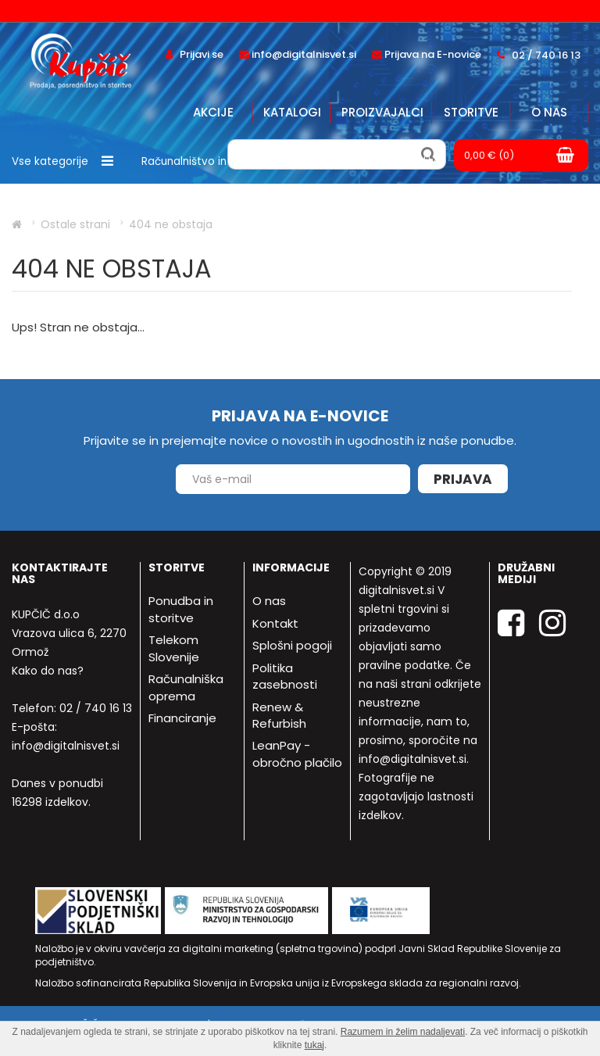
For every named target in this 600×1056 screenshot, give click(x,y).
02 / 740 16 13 (95, 708)
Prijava (463, 479)
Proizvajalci (382, 112)
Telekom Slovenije (173, 648)
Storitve (471, 112)
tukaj (314, 1045)
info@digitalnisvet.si (66, 746)
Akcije (213, 112)
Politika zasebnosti (284, 676)
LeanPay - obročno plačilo (297, 753)
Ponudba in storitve (180, 608)
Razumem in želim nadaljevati (403, 1031)
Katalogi (292, 112)
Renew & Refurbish (279, 715)
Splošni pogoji (292, 645)
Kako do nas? (48, 670)
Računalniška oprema (185, 687)
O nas (549, 112)
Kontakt (275, 623)
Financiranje (182, 718)
